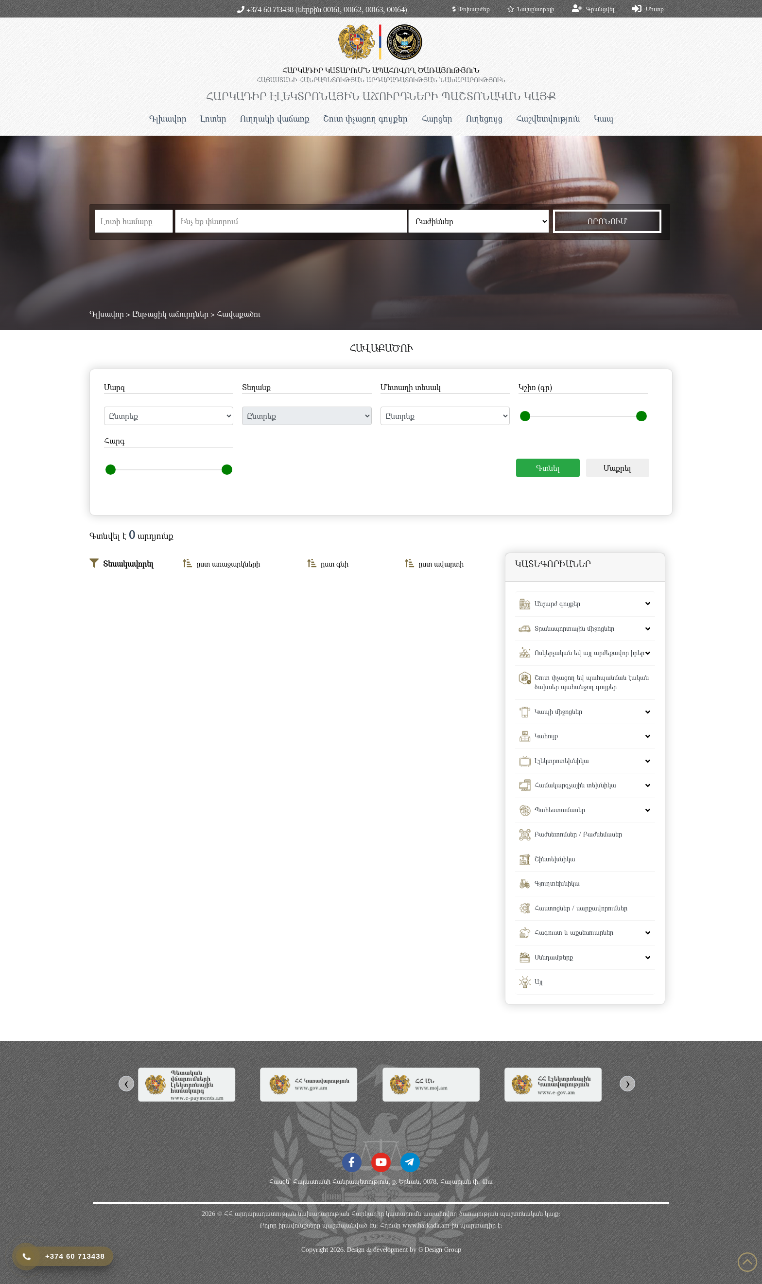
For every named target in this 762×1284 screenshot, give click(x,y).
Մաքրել (617, 468)
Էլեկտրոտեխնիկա (562, 760)
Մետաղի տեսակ (411, 387)
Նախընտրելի (530, 9)
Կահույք (546, 735)
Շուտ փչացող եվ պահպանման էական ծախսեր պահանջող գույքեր (592, 682)
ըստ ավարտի (434, 564)
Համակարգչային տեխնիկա (575, 785)
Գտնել (548, 468)
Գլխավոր (168, 118)
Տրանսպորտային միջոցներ (574, 628)
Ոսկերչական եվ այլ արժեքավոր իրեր (589, 652)
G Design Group (439, 1249)
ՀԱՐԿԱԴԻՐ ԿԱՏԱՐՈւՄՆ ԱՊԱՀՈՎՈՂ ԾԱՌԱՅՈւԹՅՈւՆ (381, 70)
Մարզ (114, 387)
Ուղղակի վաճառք (275, 118)
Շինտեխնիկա (555, 859)
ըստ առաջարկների (221, 564)
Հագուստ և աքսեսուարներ (574, 932)
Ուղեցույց (484, 118)
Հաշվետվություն (548, 118)
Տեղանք (256, 387)
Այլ (539, 981)
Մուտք (655, 9)
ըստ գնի (327, 564)
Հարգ (114, 440)
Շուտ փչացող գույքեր (365, 118)
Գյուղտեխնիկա (557, 883)
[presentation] (126, 1083)
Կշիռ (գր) (535, 387)
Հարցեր (436, 118)
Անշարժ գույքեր (557, 603)
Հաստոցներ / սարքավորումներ (581, 908)
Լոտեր (213, 118)
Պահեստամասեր (560, 809)
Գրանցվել (600, 9)
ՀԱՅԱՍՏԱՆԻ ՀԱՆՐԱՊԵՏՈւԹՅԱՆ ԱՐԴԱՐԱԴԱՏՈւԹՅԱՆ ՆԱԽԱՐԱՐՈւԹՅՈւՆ (381, 79)
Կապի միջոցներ (558, 711)
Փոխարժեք (471, 9)
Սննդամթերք (554, 957)
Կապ (603, 118)
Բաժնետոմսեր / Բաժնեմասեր (578, 834)
